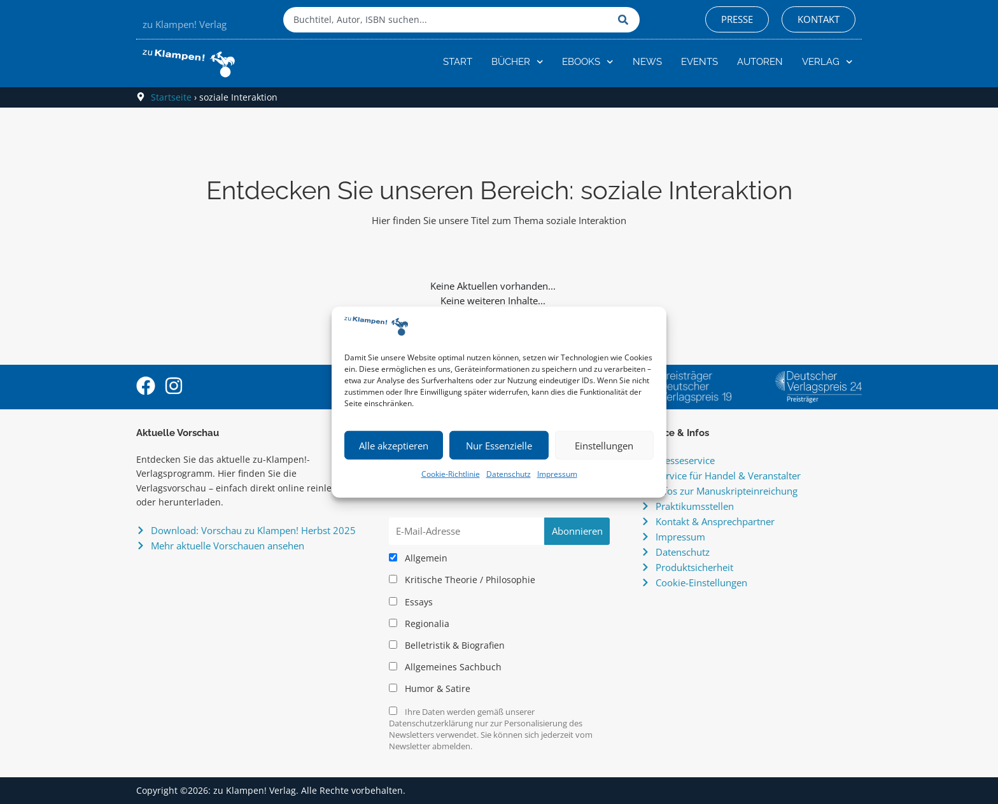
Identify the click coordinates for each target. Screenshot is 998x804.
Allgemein (418, 558)
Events (699, 61)
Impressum (557, 474)
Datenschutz (508, 474)
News (647, 61)
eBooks (588, 62)
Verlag (827, 62)
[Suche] (626, 19)
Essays (411, 602)
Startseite (171, 97)
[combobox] (447, 19)
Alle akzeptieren (393, 445)
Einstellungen (604, 445)
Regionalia (419, 624)
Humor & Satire (429, 689)
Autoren (760, 61)
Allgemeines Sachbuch (445, 667)
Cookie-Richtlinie (450, 474)
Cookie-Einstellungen (701, 582)
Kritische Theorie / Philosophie (462, 580)
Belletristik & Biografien (447, 645)
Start (457, 61)
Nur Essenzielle (499, 445)
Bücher (517, 62)
